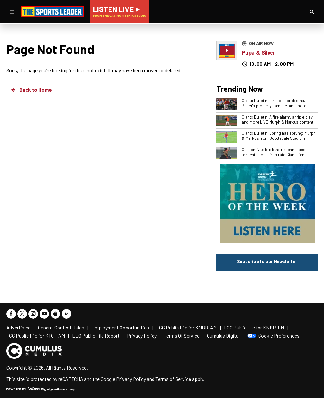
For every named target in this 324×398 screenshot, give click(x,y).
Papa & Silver (258, 52)
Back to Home (31, 90)
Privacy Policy (131, 379)
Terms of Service (173, 379)
